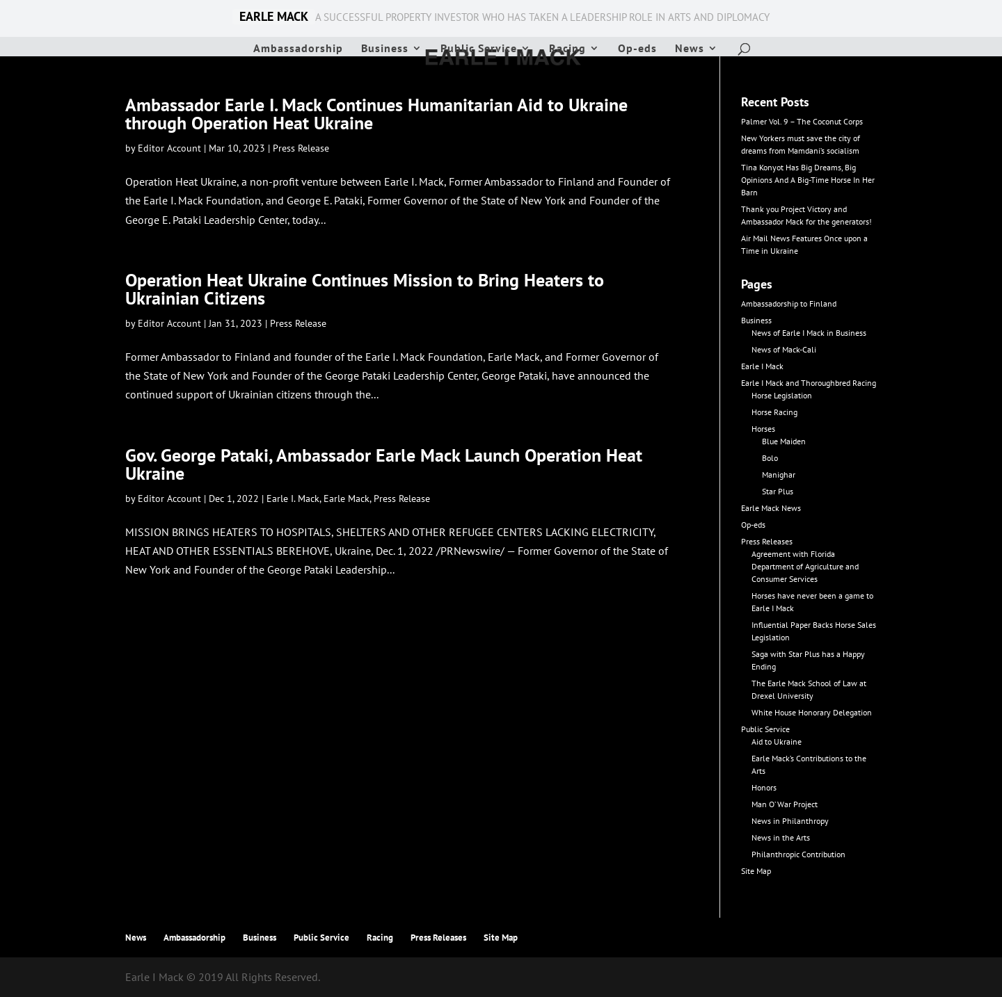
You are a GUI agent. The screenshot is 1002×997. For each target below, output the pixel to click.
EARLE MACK (273, 16)
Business (384, 49)
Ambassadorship (298, 49)
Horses (763, 428)
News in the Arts (781, 837)
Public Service (478, 49)
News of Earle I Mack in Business (809, 332)
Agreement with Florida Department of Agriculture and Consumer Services (805, 566)
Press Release (301, 148)
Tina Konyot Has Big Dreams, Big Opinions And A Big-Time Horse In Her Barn (808, 179)
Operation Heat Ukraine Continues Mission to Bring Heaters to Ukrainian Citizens (364, 288)
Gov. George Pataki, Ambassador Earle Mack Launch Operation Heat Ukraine (383, 464)
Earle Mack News (771, 508)
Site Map (756, 871)
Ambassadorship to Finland (788, 303)
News (689, 49)
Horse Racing (774, 412)
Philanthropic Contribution (798, 854)
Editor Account (169, 148)
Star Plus (777, 491)
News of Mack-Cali (784, 349)
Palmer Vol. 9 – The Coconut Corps (802, 121)
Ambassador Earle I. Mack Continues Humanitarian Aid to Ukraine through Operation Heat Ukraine (376, 113)
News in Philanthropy (790, 821)
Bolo (770, 458)
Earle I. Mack (293, 498)
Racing (567, 49)
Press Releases (767, 541)
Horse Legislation (782, 395)
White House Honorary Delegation (812, 712)
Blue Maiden (784, 441)
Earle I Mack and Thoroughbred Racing (808, 383)
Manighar (778, 474)
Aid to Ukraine (777, 741)
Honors (764, 787)
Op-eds (637, 49)
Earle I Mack (762, 366)
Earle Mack (346, 498)
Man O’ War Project (785, 804)
